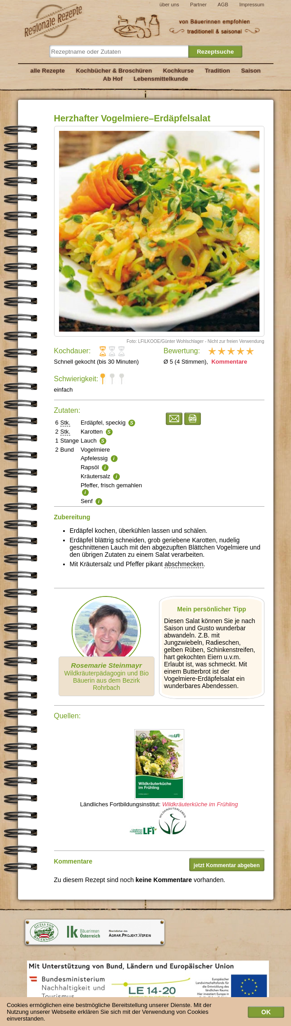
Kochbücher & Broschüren (114, 70)
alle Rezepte (47, 70)
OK (266, 1013)
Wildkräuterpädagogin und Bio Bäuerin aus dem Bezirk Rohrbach (106, 676)
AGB (223, 4)
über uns (169, 4)
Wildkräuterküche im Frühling (200, 804)
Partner (198, 4)
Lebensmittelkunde (161, 78)
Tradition (217, 70)
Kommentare (228, 361)
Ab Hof (113, 78)
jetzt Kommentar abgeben (227, 865)
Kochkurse (178, 70)
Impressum (251, 4)
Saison (251, 70)
